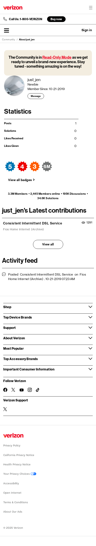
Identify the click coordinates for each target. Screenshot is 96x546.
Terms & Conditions (15, 502)
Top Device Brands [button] (17, 317)
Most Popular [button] (13, 348)
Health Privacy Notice (17, 464)
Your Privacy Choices (19, 473)
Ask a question (75, 30)
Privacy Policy (11, 445)
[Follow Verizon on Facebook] (5, 390)
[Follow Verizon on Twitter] (13, 390)
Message (36, 96)
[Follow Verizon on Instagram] (30, 390)
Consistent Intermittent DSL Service (32, 223)
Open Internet (12, 492)
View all (48, 244)
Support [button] (9, 328)
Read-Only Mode (57, 57)
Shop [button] (7, 307)
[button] (6, 30)
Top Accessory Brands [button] (20, 359)
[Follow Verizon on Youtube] (22, 390)
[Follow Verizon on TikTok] (38, 390)
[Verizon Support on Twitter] (5, 409)
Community (8, 39)
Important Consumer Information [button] (28, 369)
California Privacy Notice (18, 455)
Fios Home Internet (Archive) (23, 229)
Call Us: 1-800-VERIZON (25, 19)
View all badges (20, 180)
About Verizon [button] (14, 338)
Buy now (56, 19)
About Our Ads (12, 511)
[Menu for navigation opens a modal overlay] (90, 7)
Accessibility (11, 483)
